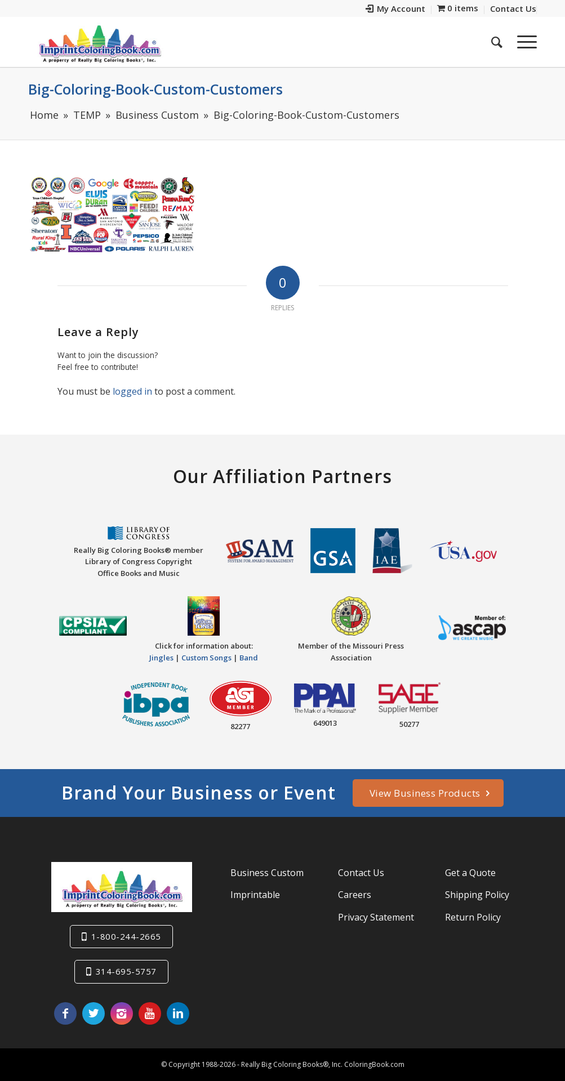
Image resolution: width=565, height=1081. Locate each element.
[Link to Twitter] (93, 1013)
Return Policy (473, 917)
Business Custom (267, 872)
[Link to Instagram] (121, 1013)
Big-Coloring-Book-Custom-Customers (155, 89)
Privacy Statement (376, 917)
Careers (354, 894)
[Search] (497, 41)
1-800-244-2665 (126, 936)
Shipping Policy (477, 894)
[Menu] (523, 41)
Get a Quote (470, 872)
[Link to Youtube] (150, 1013)
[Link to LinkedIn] (178, 1013)
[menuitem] (395, 10)
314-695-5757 (126, 971)
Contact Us (361, 872)
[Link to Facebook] (65, 1013)
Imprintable (255, 894)
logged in (132, 391)
